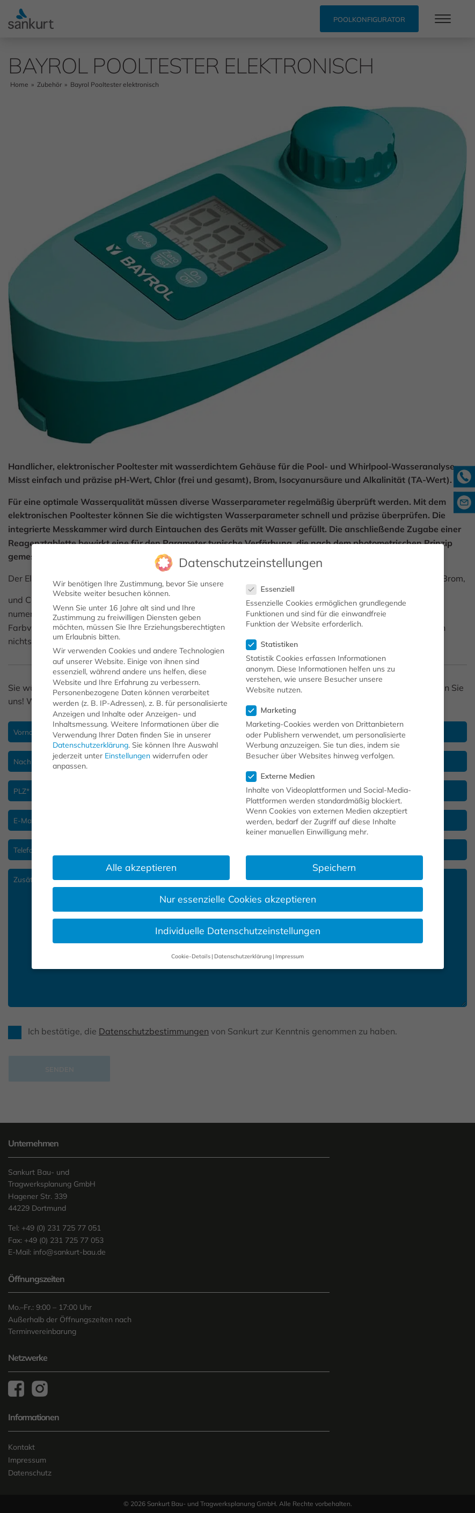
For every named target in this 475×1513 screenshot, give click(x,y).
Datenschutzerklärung (90, 745)
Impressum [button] (289, 955)
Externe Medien (284, 776)
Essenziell (274, 588)
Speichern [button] (334, 867)
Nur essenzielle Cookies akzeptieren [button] (237, 899)
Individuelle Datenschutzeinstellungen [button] (237, 930)
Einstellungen (127, 755)
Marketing (274, 710)
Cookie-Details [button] (190, 955)
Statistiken (275, 644)
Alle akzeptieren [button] (141, 867)
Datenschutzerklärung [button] (243, 955)
